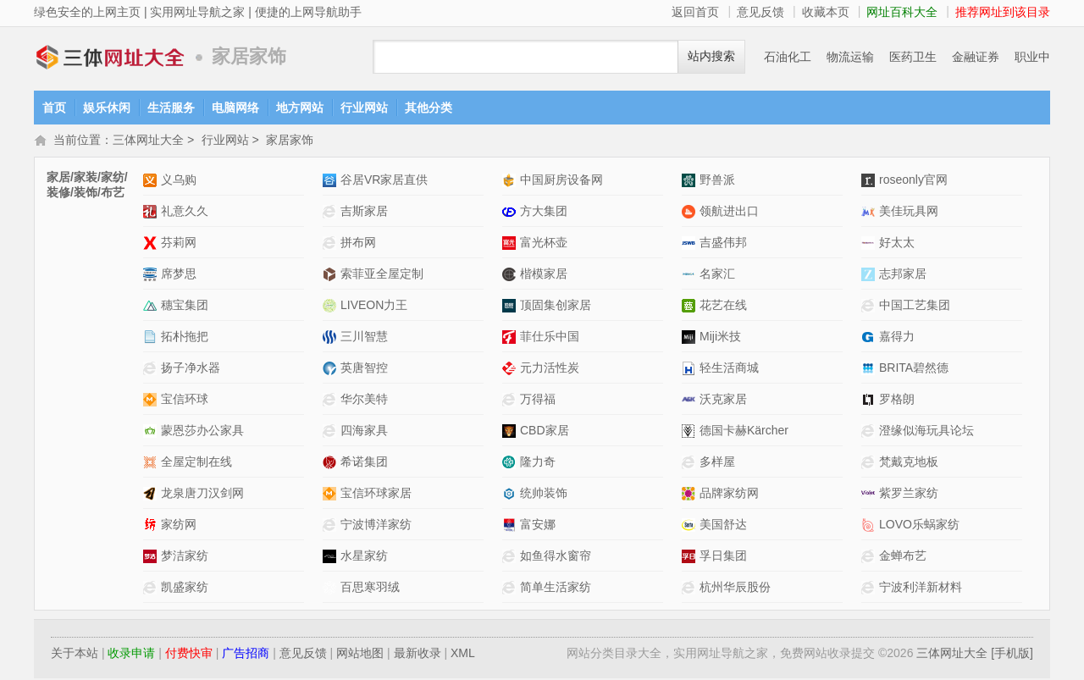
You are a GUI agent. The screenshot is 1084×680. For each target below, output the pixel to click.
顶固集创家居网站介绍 (511, 307)
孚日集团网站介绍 (691, 557)
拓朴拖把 (184, 338)
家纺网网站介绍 (152, 526)
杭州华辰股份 (735, 588)
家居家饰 (289, 141)
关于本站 (74, 654)
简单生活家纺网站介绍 (511, 589)
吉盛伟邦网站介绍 (691, 244)
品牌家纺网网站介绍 (691, 495)
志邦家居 (902, 275)
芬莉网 (178, 244)
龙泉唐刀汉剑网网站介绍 (152, 495)
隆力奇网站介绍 (511, 463)
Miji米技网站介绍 (691, 338)
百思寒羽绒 (370, 588)
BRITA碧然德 (913, 369)
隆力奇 (538, 463)
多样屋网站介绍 (691, 463)
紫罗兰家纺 (908, 494)
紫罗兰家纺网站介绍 (870, 495)
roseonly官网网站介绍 (870, 181)
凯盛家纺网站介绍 (152, 589)
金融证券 (975, 57)
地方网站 (300, 107)
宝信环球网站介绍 (152, 401)
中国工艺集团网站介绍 (870, 307)
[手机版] (1012, 654)
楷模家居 (543, 275)
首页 (54, 107)
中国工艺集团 (914, 306)
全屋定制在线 (196, 463)
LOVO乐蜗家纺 (919, 526)
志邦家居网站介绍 (870, 275)
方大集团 (543, 212)
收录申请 (131, 654)
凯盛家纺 (184, 588)
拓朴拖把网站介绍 (152, 338)
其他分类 (428, 107)
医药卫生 (913, 57)
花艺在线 (723, 306)
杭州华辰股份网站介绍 (691, 589)
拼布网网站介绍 (331, 244)
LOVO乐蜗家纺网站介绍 (870, 526)
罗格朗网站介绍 (870, 401)
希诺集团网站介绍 (331, 463)
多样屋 (717, 463)
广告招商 (245, 654)
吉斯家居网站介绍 (331, 213)
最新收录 (417, 654)
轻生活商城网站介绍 (691, 369)
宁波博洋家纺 (376, 526)
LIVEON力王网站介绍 (331, 307)
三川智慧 (364, 338)
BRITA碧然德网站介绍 (870, 369)
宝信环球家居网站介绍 (331, 495)
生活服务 (171, 107)
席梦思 (178, 275)
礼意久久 (184, 212)
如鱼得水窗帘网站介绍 (511, 557)
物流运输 (850, 57)
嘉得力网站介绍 (870, 338)
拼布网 (358, 244)
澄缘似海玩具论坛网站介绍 (870, 432)
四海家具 (364, 432)
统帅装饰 (543, 494)
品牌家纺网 (729, 494)
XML (463, 654)
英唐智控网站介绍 (331, 369)
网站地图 (360, 654)
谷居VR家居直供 (384, 181)
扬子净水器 (190, 369)
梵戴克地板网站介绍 (870, 463)
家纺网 (178, 526)
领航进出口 (729, 212)
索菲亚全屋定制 (381, 275)
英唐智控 (364, 369)
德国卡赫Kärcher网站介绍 (691, 432)
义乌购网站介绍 (152, 181)
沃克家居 (723, 400)
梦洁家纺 (184, 557)
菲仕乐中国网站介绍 (511, 338)
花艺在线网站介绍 (691, 307)
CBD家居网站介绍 (511, 432)
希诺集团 (364, 463)
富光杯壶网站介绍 (511, 244)
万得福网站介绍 (511, 401)
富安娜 (538, 526)
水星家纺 (364, 557)
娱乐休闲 (106, 107)
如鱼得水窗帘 (555, 557)
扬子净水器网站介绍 (152, 369)
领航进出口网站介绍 (691, 213)
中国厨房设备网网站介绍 (511, 181)
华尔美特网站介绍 (331, 401)
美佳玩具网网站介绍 (870, 213)
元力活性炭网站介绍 (511, 369)
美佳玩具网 (908, 212)
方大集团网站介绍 (511, 213)
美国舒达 (723, 526)
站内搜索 (711, 56)
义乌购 (178, 181)
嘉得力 (897, 338)
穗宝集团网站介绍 (152, 307)
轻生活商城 (729, 369)
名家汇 (717, 275)
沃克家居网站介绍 (691, 401)
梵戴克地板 (908, 463)
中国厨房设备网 (561, 181)
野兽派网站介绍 (691, 181)
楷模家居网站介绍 (511, 275)
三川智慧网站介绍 (331, 338)
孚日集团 (723, 557)
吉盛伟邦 (723, 244)
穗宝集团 (184, 306)
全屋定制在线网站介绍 (152, 463)
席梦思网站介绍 (152, 275)
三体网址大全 (110, 57)
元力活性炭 (549, 369)
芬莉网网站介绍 (152, 244)
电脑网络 (235, 107)
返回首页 (695, 12)
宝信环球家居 (376, 494)
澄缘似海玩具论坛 (926, 432)
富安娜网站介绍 (511, 526)
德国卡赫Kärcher (744, 432)
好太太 (897, 244)
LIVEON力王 (373, 306)
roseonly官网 (913, 181)
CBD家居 (544, 432)
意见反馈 (760, 12)
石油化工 (787, 57)
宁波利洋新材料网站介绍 (870, 589)
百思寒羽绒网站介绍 (331, 589)
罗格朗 (897, 400)
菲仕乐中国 (549, 338)
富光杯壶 (543, 244)
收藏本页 (825, 12)
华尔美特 (364, 400)
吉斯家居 (364, 212)
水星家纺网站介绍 (331, 557)
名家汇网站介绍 (691, 275)
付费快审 (189, 654)
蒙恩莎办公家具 (202, 432)
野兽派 (717, 181)
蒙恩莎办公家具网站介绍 (152, 432)
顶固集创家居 (555, 306)
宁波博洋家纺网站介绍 (331, 526)
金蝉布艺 (902, 557)
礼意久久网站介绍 (152, 213)
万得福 (538, 400)
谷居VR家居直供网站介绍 (331, 181)
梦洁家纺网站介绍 (152, 557)
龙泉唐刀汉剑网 (202, 494)
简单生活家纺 (555, 588)
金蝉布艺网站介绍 (870, 557)
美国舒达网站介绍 (691, 526)
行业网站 (364, 107)
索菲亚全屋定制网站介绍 (331, 275)
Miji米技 (720, 338)
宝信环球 (184, 400)
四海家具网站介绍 (331, 432)
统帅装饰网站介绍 (511, 495)
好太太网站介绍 (870, 244)
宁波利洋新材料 (920, 588)
